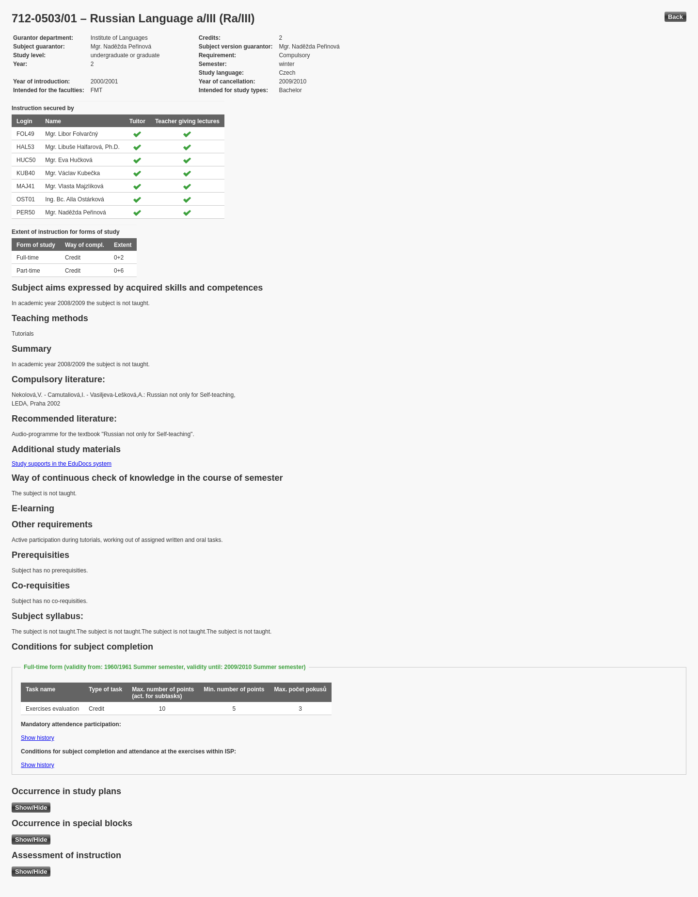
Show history (37, 737)
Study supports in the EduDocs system (61, 463)
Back (675, 16)
